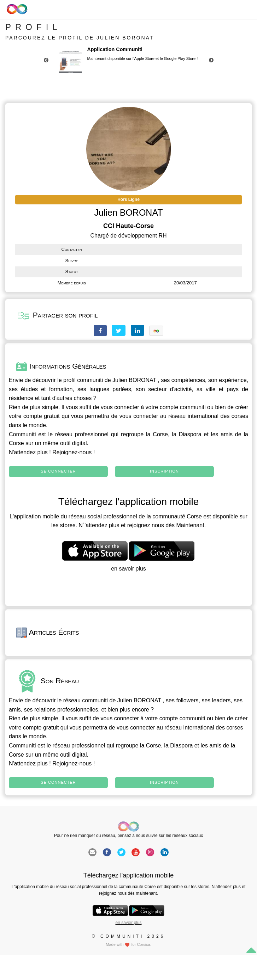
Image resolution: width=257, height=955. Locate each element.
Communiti (22, 434)
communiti (90, 380)
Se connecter (58, 471)
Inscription (164, 471)
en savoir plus (128, 569)
